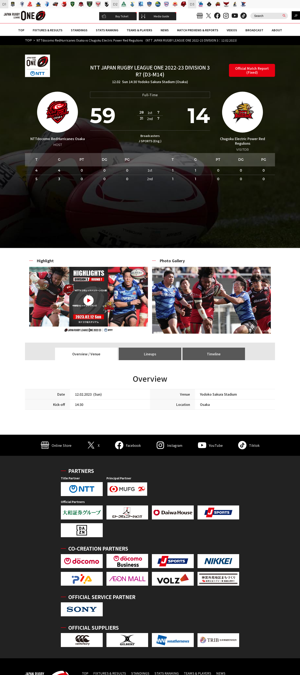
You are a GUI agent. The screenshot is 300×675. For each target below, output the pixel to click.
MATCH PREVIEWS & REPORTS (197, 30)
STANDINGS (79, 30)
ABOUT (277, 30)
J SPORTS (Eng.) (150, 141)
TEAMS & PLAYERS (139, 30)
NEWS (165, 30)
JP (296, 15)
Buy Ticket (115, 16)
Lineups (150, 353)
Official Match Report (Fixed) (252, 70)
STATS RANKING (107, 30)
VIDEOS (232, 30)
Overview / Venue (86, 353)
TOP (21, 30)
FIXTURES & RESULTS (47, 30)
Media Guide (155, 16)
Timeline (214, 353)
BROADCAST (254, 30)
